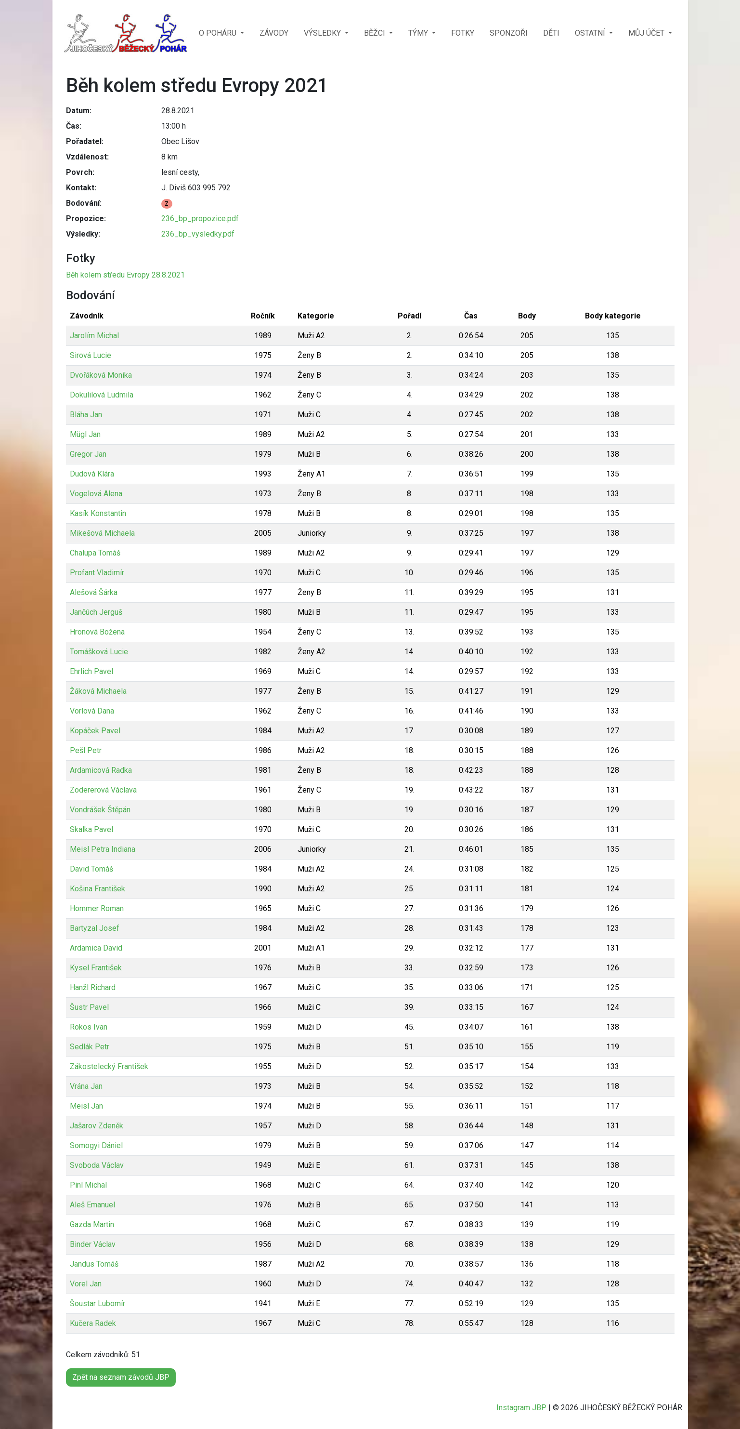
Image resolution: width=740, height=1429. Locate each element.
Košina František (97, 888)
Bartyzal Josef (94, 928)
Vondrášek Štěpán (100, 809)
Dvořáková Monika (101, 375)
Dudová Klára (92, 473)
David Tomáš (91, 868)
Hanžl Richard (93, 987)
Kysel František (96, 967)
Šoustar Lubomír (97, 1303)
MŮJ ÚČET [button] (647, 33)
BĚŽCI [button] (375, 33)
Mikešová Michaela (102, 533)
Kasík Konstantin (98, 513)
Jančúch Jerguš (96, 612)
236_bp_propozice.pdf (200, 218)
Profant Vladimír (97, 572)
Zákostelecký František (109, 1066)
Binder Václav (93, 1244)
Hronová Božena (97, 631)
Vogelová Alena (96, 493)
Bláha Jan (86, 414)
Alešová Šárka (93, 592)
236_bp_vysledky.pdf (197, 233)
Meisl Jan (86, 1106)
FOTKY (462, 33)
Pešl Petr (86, 750)
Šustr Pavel (89, 1007)
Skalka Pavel (91, 829)
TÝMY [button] (419, 33)
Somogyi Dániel (96, 1145)
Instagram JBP (521, 1407)
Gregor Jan (88, 454)
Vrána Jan (86, 1086)
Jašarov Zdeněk (96, 1125)
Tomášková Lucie (99, 651)
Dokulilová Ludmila (101, 394)
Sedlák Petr (89, 1046)
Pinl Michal (88, 1185)
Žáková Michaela (98, 691)
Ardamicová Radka (101, 770)
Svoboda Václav (97, 1165)
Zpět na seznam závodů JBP (120, 1377)
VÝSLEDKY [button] (323, 33)
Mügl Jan (85, 434)
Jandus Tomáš (94, 1264)
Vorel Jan (86, 1283)
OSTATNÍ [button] (591, 33)
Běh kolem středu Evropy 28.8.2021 (125, 274)
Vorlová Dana (92, 710)
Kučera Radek (93, 1323)
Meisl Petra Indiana (102, 849)
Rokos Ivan (88, 1027)
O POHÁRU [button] (218, 33)
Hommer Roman (97, 908)
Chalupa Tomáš (95, 552)
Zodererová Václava (103, 789)
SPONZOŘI (509, 33)
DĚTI (551, 33)
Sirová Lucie (90, 355)
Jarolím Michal (94, 335)
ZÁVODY (274, 33)
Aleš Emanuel (92, 1204)
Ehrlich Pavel (91, 671)
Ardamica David (96, 948)
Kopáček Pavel (95, 730)
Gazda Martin (92, 1224)
